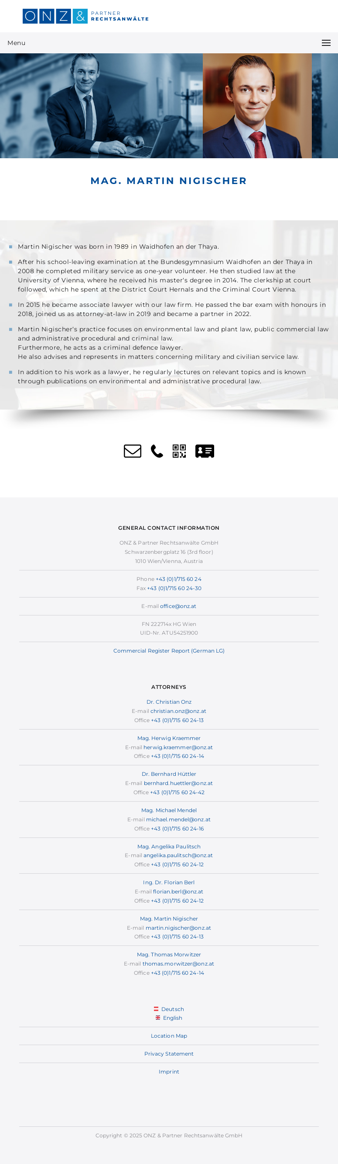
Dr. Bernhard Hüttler (169, 774)
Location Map (169, 1035)
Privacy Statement (169, 1053)
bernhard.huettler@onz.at (178, 783)
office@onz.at (178, 606)
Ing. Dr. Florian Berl (169, 882)
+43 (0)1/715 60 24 (178, 579)
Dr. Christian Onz (169, 701)
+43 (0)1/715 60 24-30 (174, 588)
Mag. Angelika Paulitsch (169, 846)
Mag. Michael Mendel (169, 810)
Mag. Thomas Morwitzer (169, 954)
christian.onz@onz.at (178, 711)
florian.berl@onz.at (178, 891)
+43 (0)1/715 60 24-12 (177, 864)
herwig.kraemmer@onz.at (178, 747)
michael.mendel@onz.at (178, 819)
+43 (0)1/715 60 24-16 (177, 828)
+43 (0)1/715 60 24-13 (177, 720)
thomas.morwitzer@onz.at (178, 963)
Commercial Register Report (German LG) (169, 650)
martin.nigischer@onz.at (178, 927)
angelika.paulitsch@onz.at (178, 855)
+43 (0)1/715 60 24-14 (177, 756)
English (169, 1018)
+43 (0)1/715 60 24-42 (177, 792)
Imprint (169, 1071)
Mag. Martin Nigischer (169, 918)
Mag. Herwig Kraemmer (169, 738)
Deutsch (169, 1009)
